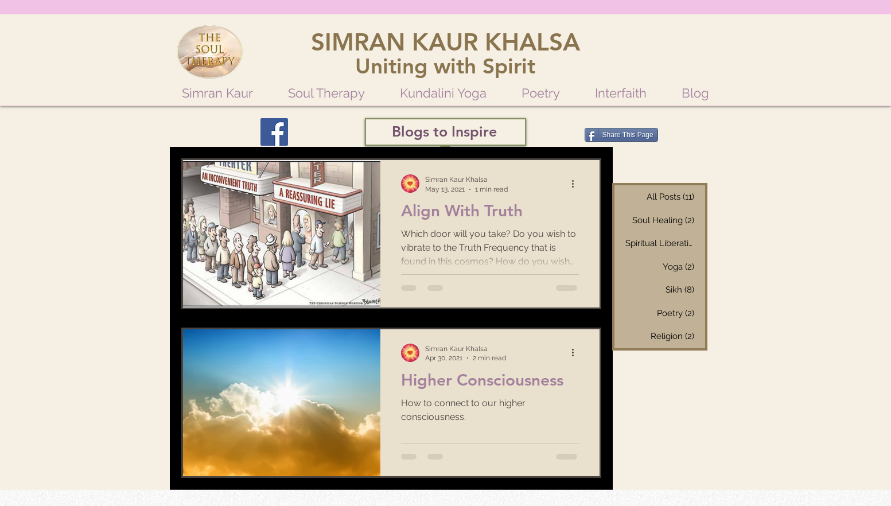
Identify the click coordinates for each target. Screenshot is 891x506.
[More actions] (577, 183)
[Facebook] (274, 132)
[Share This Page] (621, 135)
